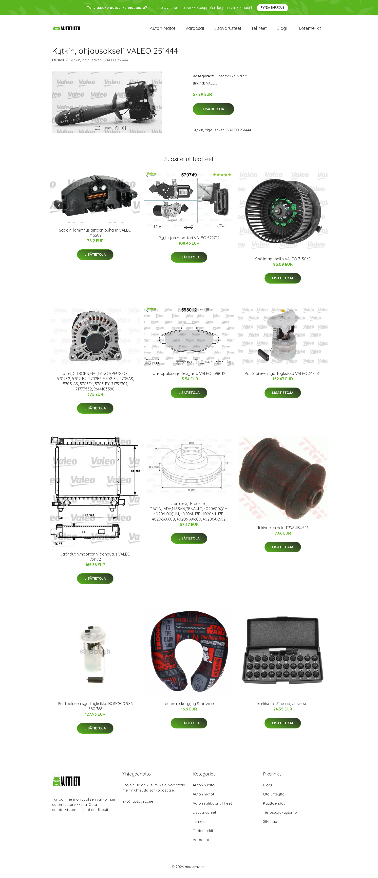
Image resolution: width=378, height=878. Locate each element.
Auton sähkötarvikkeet (212, 806)
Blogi (282, 29)
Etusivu (58, 62)
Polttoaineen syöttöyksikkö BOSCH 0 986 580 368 (95, 709)
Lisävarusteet (227, 29)
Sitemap (270, 824)
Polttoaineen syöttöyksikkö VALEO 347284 (283, 375)
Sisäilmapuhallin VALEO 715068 (283, 261)
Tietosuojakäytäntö (280, 815)
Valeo (242, 78)
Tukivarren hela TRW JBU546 (282, 530)
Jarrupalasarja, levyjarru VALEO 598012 (189, 375)
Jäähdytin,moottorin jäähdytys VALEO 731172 (95, 559)
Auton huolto (204, 787)
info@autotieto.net (138, 804)
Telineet (259, 29)
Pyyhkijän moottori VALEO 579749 (189, 240)
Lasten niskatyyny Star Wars (189, 706)
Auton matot (162, 29)
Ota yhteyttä (273, 796)
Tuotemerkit (309, 29)
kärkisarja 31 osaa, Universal (282, 706)
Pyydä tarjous (272, 7)
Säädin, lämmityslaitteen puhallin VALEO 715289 (95, 235)
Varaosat (194, 29)
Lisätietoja (213, 111)
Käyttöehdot (274, 806)
